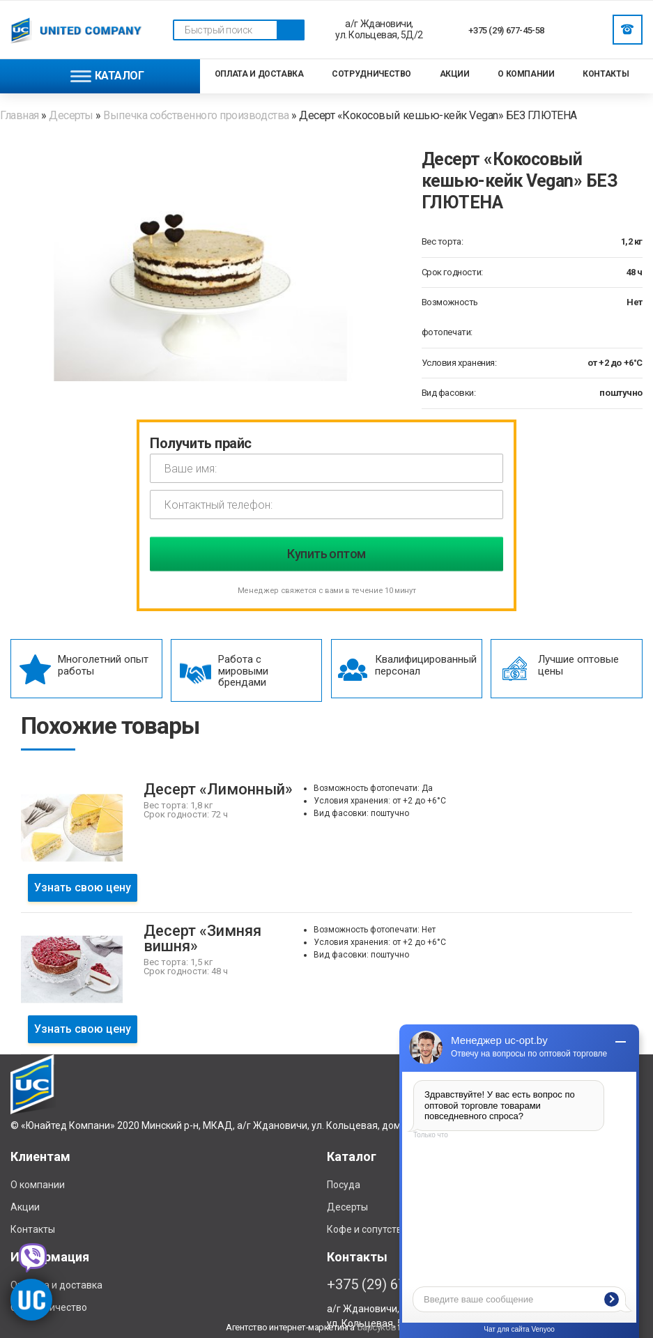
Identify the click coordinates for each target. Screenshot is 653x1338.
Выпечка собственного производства (196, 115)
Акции (455, 74)
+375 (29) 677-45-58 (506, 30)
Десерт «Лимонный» (218, 789)
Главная (20, 115)
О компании (526, 74)
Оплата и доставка (259, 74)
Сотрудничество (371, 74)
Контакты (606, 74)
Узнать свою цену (82, 887)
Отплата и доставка (56, 1285)
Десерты (71, 115)
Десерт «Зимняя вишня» (202, 938)
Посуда (343, 1184)
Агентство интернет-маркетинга (290, 1327)
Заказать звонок (627, 29)
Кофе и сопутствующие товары (398, 1229)
